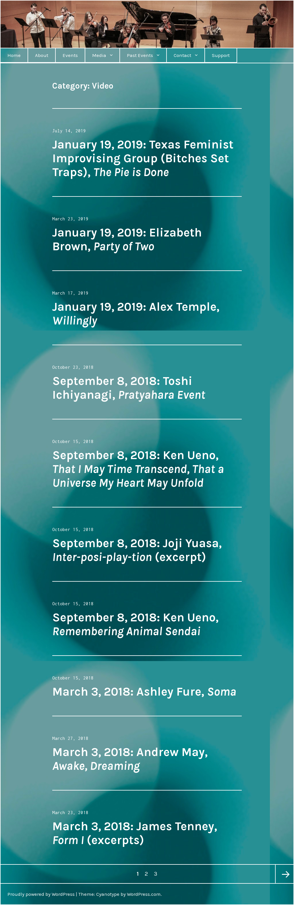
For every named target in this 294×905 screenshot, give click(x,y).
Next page (284, 874)
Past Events (140, 55)
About (41, 55)
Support (221, 55)
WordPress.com (144, 894)
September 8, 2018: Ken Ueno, (138, 469)
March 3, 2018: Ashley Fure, (144, 691)
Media (99, 55)
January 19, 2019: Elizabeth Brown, (127, 239)
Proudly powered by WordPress (41, 894)
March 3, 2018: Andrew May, (130, 759)
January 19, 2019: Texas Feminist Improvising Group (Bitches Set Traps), (142, 158)
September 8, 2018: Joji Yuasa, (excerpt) (137, 550)
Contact (182, 55)
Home (14, 55)
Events (70, 55)
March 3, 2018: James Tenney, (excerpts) (134, 833)
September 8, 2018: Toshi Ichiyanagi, (128, 388)
